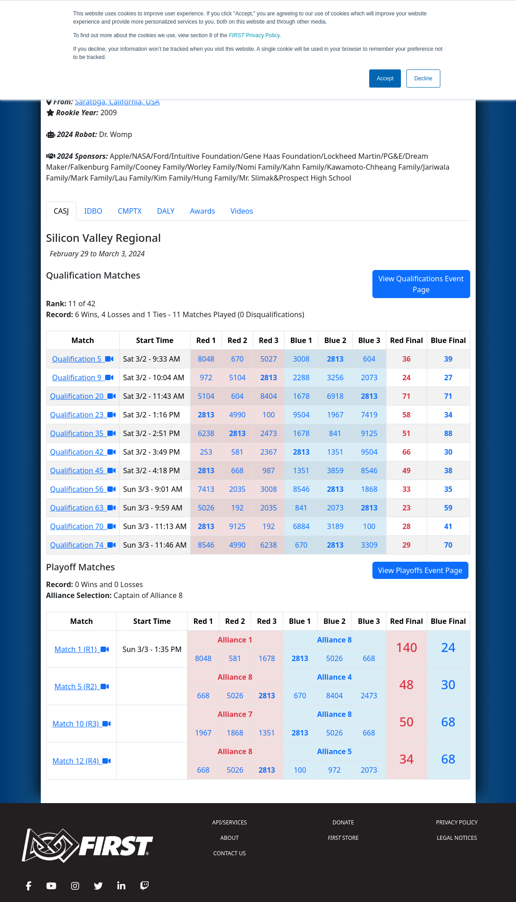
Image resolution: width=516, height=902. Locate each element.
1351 (335, 452)
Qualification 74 (83, 545)
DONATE (343, 822)
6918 (335, 396)
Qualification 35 (83, 433)
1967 (335, 415)
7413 (206, 489)
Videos (242, 211)
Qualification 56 (83, 489)
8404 (268, 396)
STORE (343, 838)
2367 (268, 452)
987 (268, 471)
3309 (369, 545)
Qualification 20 (83, 396)
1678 (301, 396)
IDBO (93, 211)
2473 (268, 433)
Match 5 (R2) (81, 686)
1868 (369, 489)
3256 (335, 377)
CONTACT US (229, 853)
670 (237, 359)
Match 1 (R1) (81, 649)
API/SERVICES (229, 822)
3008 (301, 359)
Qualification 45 (83, 471)
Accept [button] (385, 78)
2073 (369, 377)
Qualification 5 (82, 359)
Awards (202, 211)
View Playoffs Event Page (420, 570)
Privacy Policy (254, 35)
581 (237, 452)
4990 (237, 415)
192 (237, 508)
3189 (335, 526)
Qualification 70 (83, 526)
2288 (301, 377)
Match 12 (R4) (82, 761)
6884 (301, 526)
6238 (206, 433)
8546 (369, 471)
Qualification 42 (83, 452)
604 (369, 359)
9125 (369, 433)
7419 (369, 415)
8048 (206, 359)
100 (268, 415)
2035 (237, 489)
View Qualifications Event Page (420, 284)
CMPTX (130, 211)
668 (237, 471)
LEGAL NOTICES (457, 838)
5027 (268, 359)
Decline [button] (423, 78)
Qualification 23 (83, 415)
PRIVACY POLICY (457, 822)
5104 (237, 377)
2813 (335, 359)
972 (206, 377)
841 (335, 433)
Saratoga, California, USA (117, 102)
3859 (335, 471)
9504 (301, 415)
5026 (206, 508)
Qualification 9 (82, 377)
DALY (166, 211)
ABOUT (230, 838)
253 (206, 452)
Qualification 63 (83, 508)
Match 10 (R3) (82, 724)
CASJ (61, 211)
